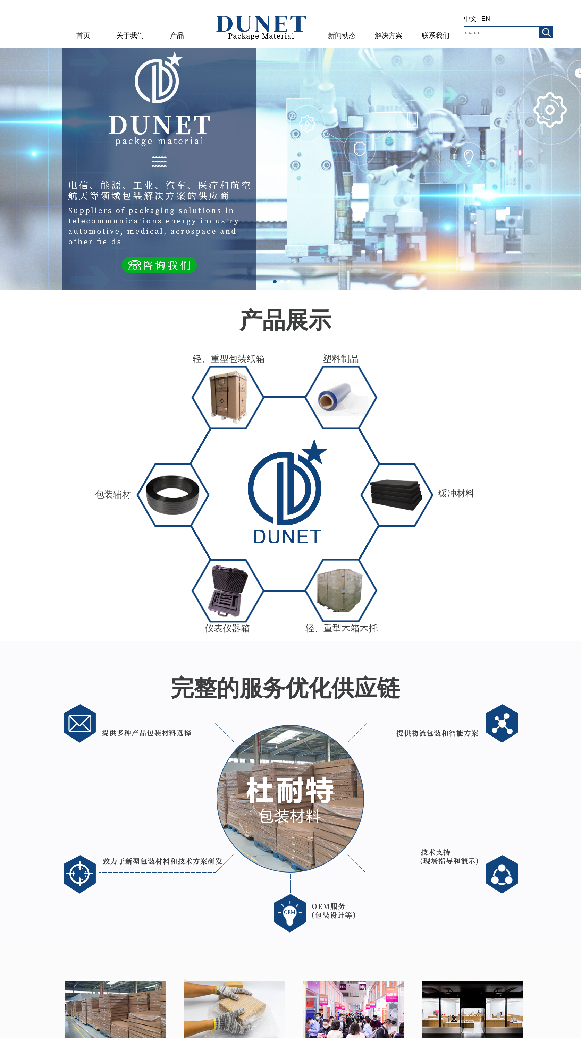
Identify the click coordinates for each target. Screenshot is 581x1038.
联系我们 (435, 35)
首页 (83, 35)
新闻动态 (342, 35)
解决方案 (389, 35)
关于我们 (130, 35)
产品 (177, 35)
